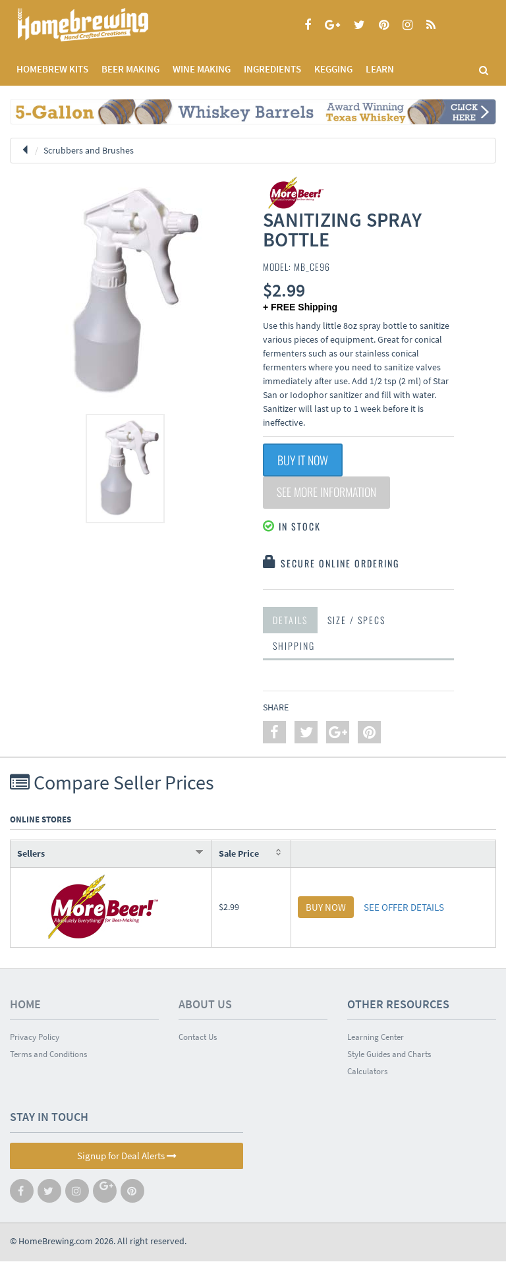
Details (290, 620)
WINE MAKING (202, 69)
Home (25, 1004)
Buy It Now (302, 460)
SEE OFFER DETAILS (404, 908)
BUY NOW (326, 908)
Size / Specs (356, 620)
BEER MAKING (130, 69)
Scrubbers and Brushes (88, 150)
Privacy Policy (34, 1037)
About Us (205, 1004)
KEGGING (333, 69)
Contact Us (198, 1037)
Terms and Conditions (48, 1054)
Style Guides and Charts (389, 1054)
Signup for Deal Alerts (127, 1156)
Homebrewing (102, 24)
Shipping (294, 646)
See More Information (328, 493)
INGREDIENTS (272, 69)
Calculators (367, 1071)
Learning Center (375, 1037)
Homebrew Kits (52, 69)
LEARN (380, 69)
